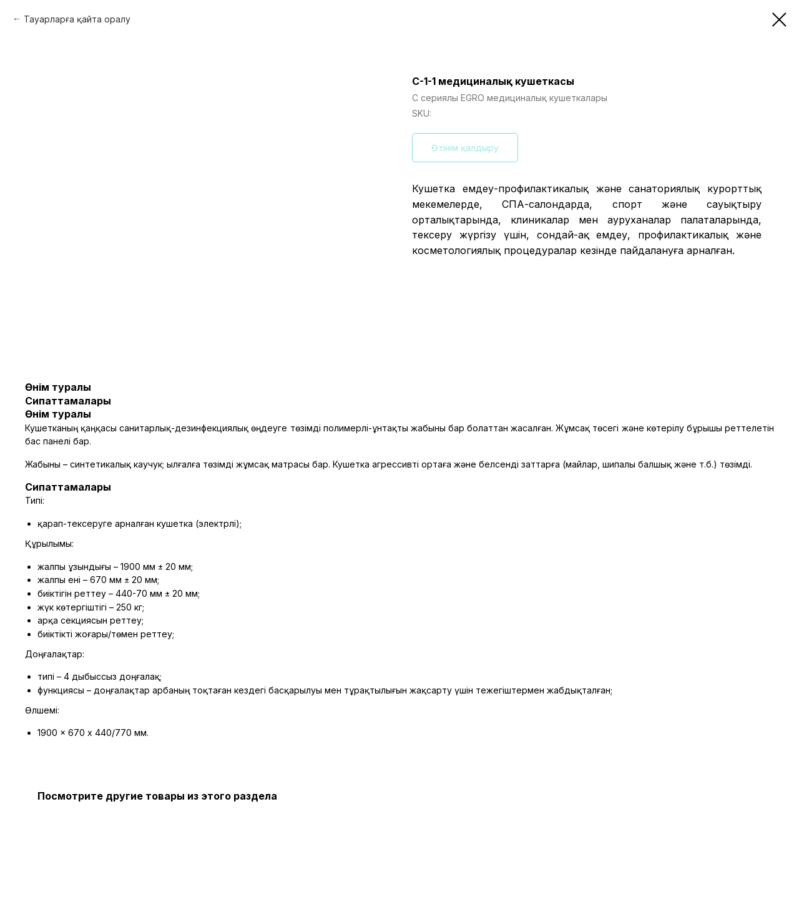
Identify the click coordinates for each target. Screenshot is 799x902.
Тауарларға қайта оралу (77, 19)
